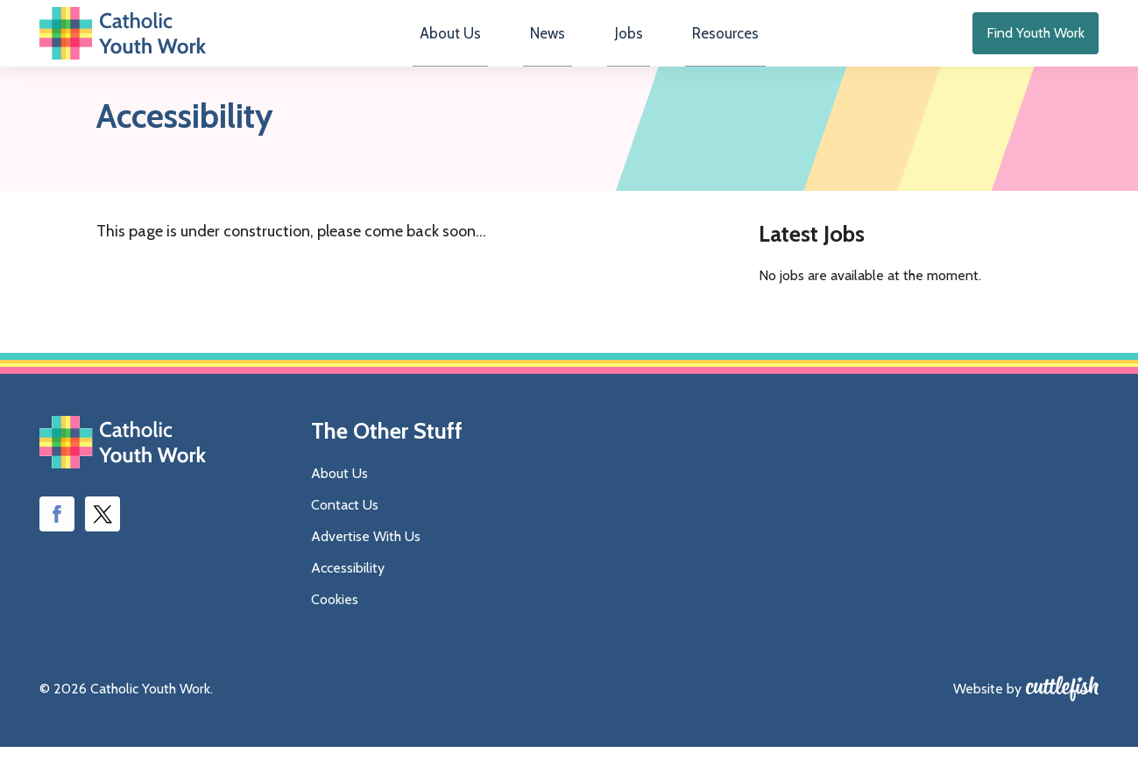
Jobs (622, 48)
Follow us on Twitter (102, 541)
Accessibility (348, 595)
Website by (987, 715)
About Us (469, 48)
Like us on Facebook (56, 541)
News (554, 48)
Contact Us (344, 532)
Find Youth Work (1035, 47)
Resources (705, 48)
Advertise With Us (366, 563)
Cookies (334, 626)
